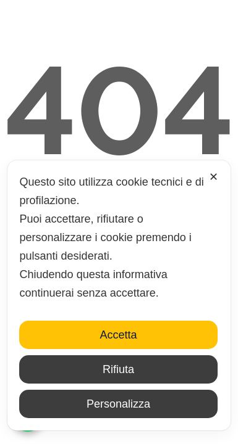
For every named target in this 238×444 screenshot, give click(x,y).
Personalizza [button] (118, 404)
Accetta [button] (118, 335)
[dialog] (119, 295)
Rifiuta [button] (118, 369)
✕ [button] (213, 177)
